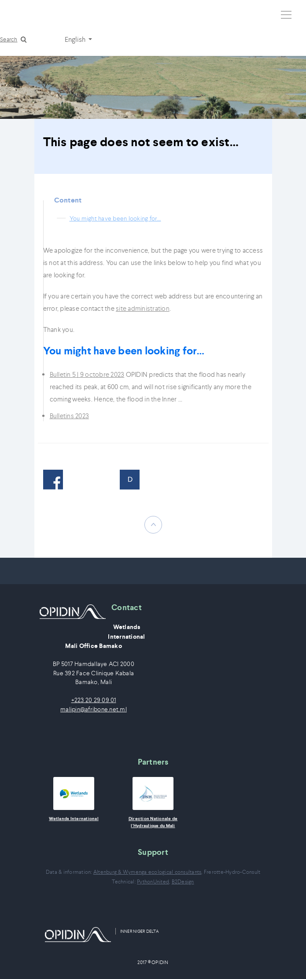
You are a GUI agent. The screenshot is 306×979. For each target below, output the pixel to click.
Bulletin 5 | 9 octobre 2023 (87, 374)
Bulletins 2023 (69, 416)
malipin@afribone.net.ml (93, 709)
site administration (143, 308)
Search (9, 39)
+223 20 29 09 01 (93, 700)
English (76, 39)
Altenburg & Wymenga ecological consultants (147, 872)
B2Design (183, 881)
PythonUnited (153, 881)
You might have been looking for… (115, 218)
